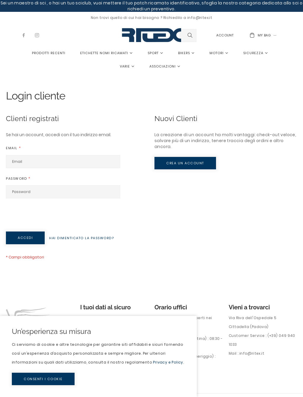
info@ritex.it (251, 353)
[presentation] (51, 217)
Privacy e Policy (168, 362)
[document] (98, 356)
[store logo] (151, 35)
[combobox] (188, 35)
